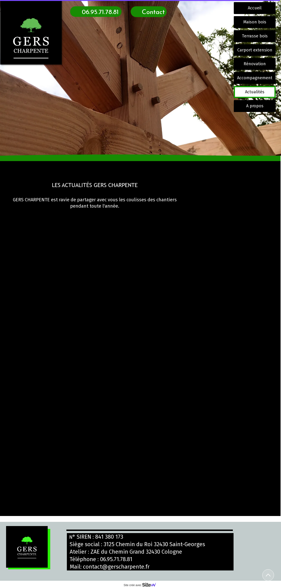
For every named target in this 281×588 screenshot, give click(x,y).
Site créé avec (142, 585)
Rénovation (255, 63)
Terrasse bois (255, 36)
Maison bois (254, 22)
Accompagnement (254, 77)
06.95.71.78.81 (116, 559)
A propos (254, 105)
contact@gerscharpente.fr (116, 566)
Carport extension (254, 50)
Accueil (255, 8)
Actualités (254, 91)
